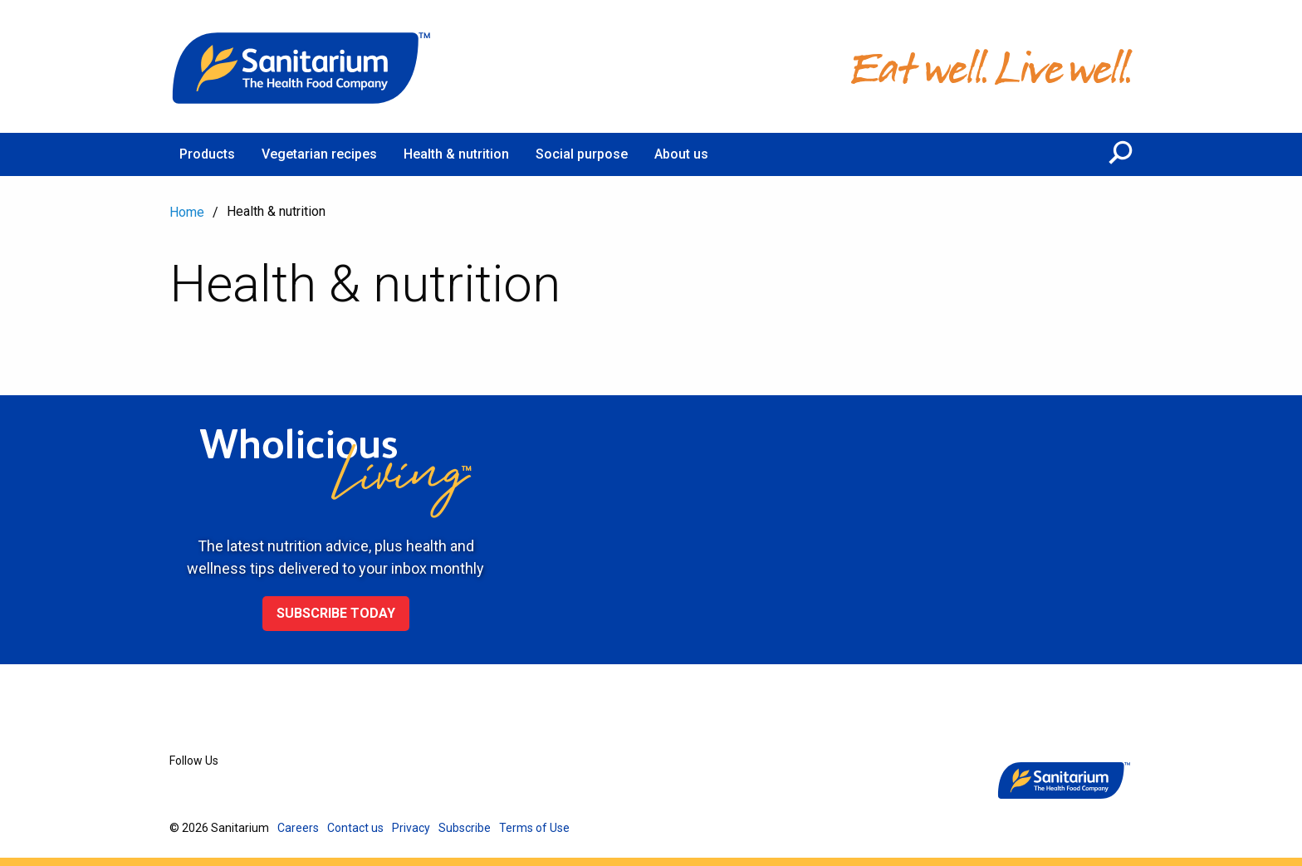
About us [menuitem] (681, 154)
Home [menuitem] (186, 212)
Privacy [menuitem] (411, 827)
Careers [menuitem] (298, 827)
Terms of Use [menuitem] (534, 827)
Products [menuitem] (207, 154)
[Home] (302, 66)
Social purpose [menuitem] (582, 154)
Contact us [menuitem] (355, 827)
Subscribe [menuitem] (464, 827)
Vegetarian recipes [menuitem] (319, 154)
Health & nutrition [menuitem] (456, 154)
